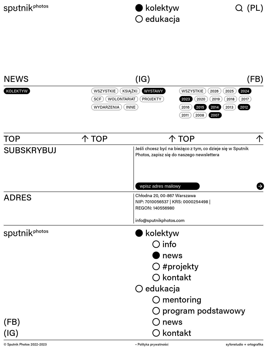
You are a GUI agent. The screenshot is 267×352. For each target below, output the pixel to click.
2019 (216, 99)
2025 (229, 91)
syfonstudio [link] (234, 344)
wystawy (153, 91)
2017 (245, 99)
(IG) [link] (11, 332)
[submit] (260, 186)
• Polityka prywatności (151, 344)
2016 (185, 107)
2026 (214, 91)
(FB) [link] (12, 321)
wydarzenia (106, 107)
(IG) (142, 78)
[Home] (68, 8)
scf (97, 99)
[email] (167, 186)
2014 (215, 107)
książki (129, 91)
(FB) (255, 78)
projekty (151, 99)
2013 (229, 107)
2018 (231, 99)
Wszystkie (105, 91)
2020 (201, 99)
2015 (200, 107)
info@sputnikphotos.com (159, 220)
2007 (215, 115)
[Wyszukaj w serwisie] (241, 8)
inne (131, 107)
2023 (186, 99)
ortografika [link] (255, 344)
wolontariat (121, 99)
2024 (245, 91)
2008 (199, 115)
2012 (244, 107)
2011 (185, 115)
